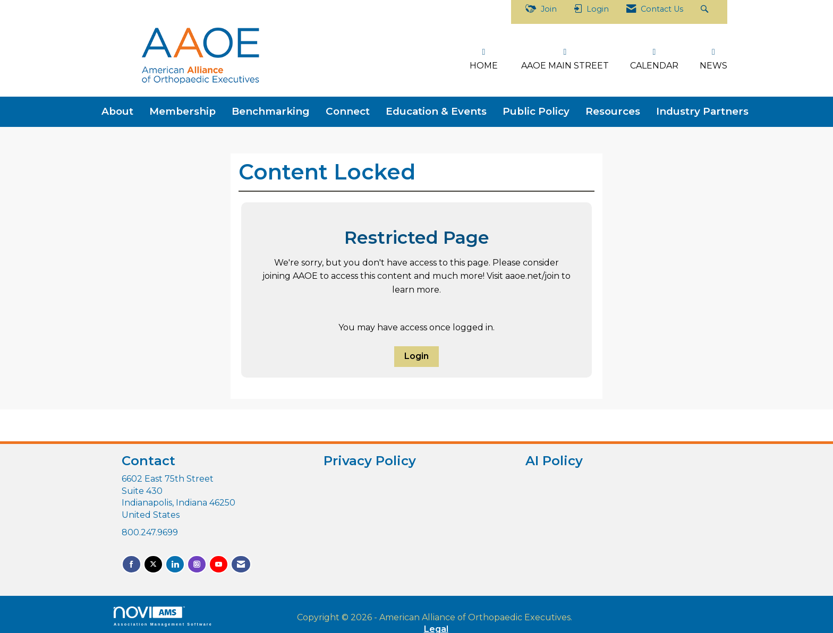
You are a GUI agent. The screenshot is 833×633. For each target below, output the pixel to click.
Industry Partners (702, 108)
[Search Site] (706, 12)
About (117, 108)
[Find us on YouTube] (218, 561)
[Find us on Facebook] (131, 561)
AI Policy (554, 458)
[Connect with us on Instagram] (197, 561)
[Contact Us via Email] (241, 561)
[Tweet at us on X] (153, 561)
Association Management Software (163, 613)
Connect (348, 108)
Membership (182, 108)
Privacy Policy (370, 458)
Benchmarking (271, 108)
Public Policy (536, 108)
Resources (612, 108)
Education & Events (436, 108)
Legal (547, 615)
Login (416, 353)
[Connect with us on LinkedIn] (175, 561)
